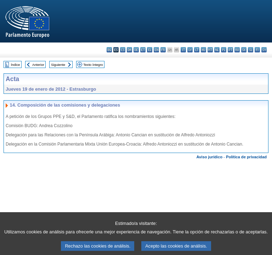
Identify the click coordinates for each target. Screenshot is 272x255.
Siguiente (58, 65)
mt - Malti (210, 49)
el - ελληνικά (149, 49)
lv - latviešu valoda (190, 49)
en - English (156, 49)
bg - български (109, 49)
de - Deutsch (136, 49)
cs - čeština (122, 49)
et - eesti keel (143, 49)
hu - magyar (203, 49)
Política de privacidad (246, 157)
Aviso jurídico (209, 157)
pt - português (230, 49)
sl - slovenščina (250, 49)
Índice (15, 65)
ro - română (237, 49)
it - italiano (183, 49)
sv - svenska (264, 49)
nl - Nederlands (217, 49)
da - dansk (129, 49)
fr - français (163, 49)
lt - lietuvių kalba (196, 49)
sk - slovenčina (243, 49)
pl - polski (223, 49)
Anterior (38, 65)
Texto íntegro (93, 65)
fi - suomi (257, 49)
